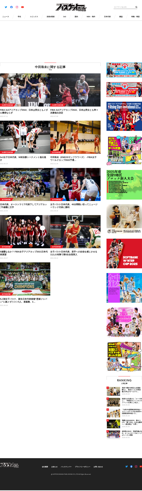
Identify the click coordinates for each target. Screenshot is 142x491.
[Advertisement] (71, 40)
